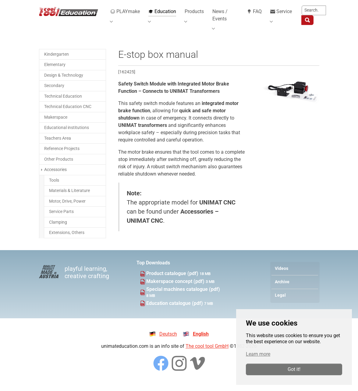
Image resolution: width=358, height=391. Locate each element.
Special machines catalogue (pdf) (183, 296)
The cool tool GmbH (207, 353)
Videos (281, 275)
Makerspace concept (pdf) (176, 289)
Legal (280, 302)
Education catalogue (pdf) (175, 310)
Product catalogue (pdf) (173, 281)
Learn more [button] (258, 354)
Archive (282, 289)
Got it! (294, 369)
